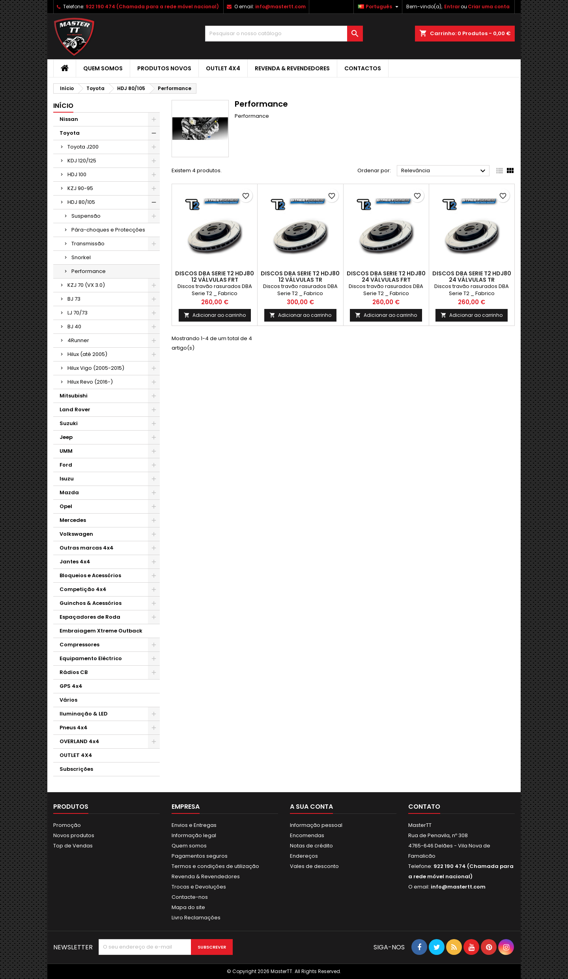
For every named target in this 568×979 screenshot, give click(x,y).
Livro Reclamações (196, 917)
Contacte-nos (190, 897)
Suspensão (86, 216)
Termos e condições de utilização (215, 866)
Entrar (452, 6)
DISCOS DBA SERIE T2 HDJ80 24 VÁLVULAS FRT (386, 276)
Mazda (69, 492)
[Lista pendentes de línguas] (379, 6)
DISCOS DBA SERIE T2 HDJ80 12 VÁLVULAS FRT (214, 276)
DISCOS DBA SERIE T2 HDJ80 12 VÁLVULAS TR (300, 276)
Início (63, 105)
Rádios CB (74, 672)
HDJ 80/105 (81, 202)
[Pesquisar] (284, 33)
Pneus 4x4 (74, 727)
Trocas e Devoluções (199, 887)
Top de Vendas (73, 845)
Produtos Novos (164, 68)
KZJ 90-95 (80, 188)
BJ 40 (74, 326)
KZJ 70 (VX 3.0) (86, 285)
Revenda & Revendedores (292, 68)
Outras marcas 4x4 (87, 548)
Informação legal (194, 835)
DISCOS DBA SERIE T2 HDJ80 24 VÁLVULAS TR (471, 276)
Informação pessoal (316, 825)
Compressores (79, 644)
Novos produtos (73, 835)
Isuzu (67, 478)
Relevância (444, 171)
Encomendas (307, 835)
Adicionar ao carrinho (215, 315)
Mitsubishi (74, 395)
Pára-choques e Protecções (108, 229)
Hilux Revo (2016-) (90, 382)
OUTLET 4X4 (223, 68)
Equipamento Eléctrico (91, 658)
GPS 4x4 (71, 686)
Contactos (362, 68)
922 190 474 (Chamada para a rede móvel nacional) (152, 6)
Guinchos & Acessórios (90, 603)
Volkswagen (76, 534)
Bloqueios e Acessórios (90, 575)
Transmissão (88, 243)
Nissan (69, 119)
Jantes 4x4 (75, 561)
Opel (66, 506)
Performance (88, 271)
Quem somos (103, 68)
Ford (66, 465)
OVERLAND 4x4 (79, 741)
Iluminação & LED (84, 713)
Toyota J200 (83, 147)
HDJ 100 (76, 174)
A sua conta (311, 806)
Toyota (70, 133)
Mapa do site (188, 907)
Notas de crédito (311, 845)
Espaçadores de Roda (90, 617)
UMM (66, 451)
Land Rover (75, 409)
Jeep (66, 437)
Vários (68, 700)
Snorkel (81, 257)
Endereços (304, 856)
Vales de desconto (314, 866)
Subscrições (76, 769)
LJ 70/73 (77, 312)
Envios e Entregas (194, 825)
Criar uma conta (489, 6)
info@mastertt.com (280, 6)
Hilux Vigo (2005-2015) (95, 368)
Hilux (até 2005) (87, 354)
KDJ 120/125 (81, 160)
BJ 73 (73, 299)
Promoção (67, 825)
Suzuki (69, 423)
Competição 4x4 (83, 589)
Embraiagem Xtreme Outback (101, 630)
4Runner (78, 340)
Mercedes (73, 520)
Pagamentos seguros (200, 856)
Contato (424, 806)
